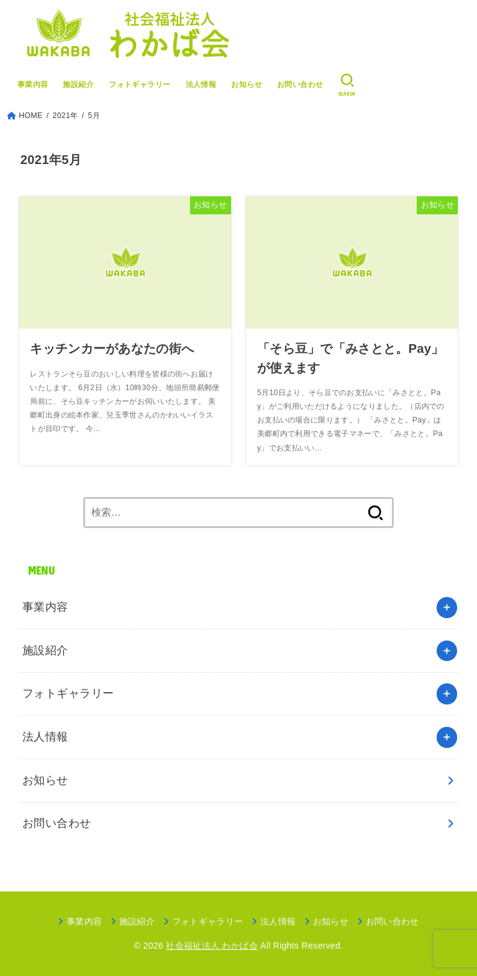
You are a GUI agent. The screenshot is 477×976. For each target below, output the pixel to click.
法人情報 (201, 84)
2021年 (65, 115)
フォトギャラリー (140, 84)
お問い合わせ (300, 84)
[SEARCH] (347, 84)
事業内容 (32, 84)
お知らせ (246, 84)
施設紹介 (78, 84)
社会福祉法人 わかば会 (212, 946)
